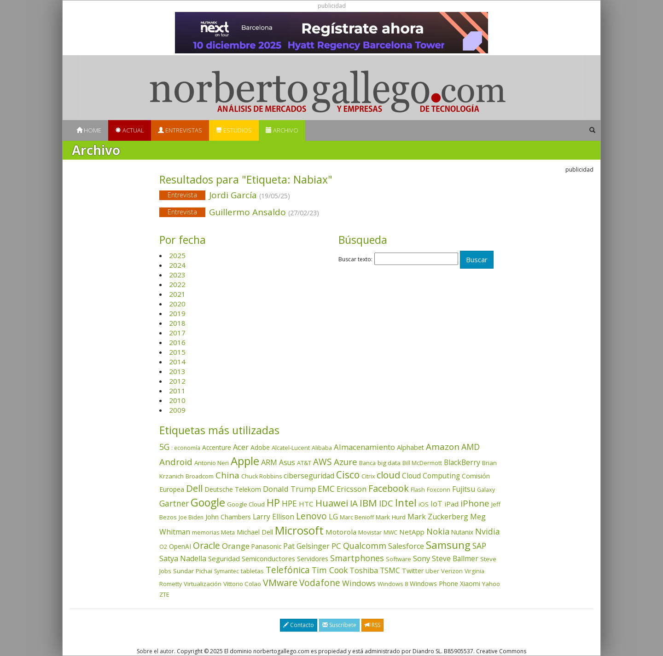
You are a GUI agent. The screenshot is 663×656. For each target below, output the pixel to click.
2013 (177, 371)
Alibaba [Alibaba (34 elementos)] (322, 448)
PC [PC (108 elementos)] (336, 546)
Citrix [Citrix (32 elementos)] (368, 476)
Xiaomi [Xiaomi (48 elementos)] (470, 583)
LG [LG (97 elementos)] (333, 516)
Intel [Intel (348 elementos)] (406, 502)
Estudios (234, 130)
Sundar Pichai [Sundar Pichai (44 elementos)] (192, 571)
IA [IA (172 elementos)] (354, 503)
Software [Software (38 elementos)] (398, 559)
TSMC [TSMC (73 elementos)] (390, 570)
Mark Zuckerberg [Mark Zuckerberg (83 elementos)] (437, 517)
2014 (177, 361)
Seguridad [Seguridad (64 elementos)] (224, 558)
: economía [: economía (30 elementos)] (185, 448)
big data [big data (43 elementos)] (389, 463)
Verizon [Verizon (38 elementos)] (452, 571)
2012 (177, 381)
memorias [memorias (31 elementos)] (205, 532)
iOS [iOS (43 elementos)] (424, 504)
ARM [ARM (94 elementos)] (269, 462)
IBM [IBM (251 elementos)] (368, 502)
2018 (177, 323)
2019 (177, 313)
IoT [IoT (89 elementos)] (436, 504)
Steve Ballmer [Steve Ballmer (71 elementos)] (455, 558)
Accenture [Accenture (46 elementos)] (216, 447)
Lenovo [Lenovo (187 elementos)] (311, 516)
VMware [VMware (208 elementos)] (280, 582)
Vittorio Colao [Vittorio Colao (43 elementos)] (242, 584)
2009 (177, 409)
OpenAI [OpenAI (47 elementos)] (180, 546)
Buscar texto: (355, 259)
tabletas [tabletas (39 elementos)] (252, 571)
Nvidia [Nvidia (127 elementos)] (487, 531)
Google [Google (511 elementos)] (208, 502)
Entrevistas (180, 130)
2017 (177, 332)
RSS (372, 625)
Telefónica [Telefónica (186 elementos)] (288, 570)
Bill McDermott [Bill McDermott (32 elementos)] (422, 463)
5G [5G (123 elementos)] (164, 446)
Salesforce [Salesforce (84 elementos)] (406, 546)
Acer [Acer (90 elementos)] (241, 447)
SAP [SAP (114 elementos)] (479, 546)
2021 (177, 294)
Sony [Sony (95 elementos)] (421, 558)
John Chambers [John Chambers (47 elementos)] (228, 516)
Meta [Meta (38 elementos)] (228, 532)
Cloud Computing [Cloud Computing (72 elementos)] (431, 476)
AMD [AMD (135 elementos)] (470, 446)
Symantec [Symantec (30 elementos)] (226, 571)
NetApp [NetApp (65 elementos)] (412, 531)
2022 (177, 284)
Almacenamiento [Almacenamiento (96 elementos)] (364, 447)
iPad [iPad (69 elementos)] (451, 503)
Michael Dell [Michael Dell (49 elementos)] (255, 532)
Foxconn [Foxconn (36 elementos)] (438, 489)
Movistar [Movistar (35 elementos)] (370, 532)
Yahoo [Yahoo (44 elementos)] (491, 584)
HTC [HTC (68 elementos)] (306, 503)
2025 (177, 255)
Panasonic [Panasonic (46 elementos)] (266, 546)
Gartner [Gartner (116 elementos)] (174, 503)
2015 (177, 352)
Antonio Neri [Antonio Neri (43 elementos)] (211, 463)
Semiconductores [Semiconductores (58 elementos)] (268, 558)
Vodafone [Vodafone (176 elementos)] (319, 583)
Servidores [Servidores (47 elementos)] (312, 558)
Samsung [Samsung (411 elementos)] (448, 545)
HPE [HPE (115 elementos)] (289, 503)
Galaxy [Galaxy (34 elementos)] (486, 490)
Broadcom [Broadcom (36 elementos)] (200, 476)
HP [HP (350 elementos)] (273, 502)
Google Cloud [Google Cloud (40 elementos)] (246, 504)
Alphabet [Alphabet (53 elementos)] (410, 447)
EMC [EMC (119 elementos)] (326, 488)
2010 (177, 400)
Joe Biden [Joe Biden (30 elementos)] (191, 517)
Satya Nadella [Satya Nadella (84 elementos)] (182, 558)
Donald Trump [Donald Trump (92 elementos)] (289, 488)
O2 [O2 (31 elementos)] (163, 547)
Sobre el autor (155, 651)
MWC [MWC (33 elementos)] (390, 532)
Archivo (282, 130)
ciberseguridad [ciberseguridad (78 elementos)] (309, 476)
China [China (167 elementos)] (227, 475)
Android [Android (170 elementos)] (175, 462)
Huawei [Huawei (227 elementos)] (331, 503)
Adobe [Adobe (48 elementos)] (260, 447)
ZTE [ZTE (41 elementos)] (164, 594)
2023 (177, 274)
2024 (177, 265)
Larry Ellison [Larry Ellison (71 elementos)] (273, 517)
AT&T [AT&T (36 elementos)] (304, 463)
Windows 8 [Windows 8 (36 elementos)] (393, 584)
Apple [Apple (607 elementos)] (245, 460)
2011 (177, 390)
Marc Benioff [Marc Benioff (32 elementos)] (357, 517)
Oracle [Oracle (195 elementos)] (206, 545)
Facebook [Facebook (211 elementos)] (388, 488)
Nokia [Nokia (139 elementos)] (437, 531)
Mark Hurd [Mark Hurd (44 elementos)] (391, 517)
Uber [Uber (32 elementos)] (432, 571)
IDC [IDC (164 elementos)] (386, 503)
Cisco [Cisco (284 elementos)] (348, 474)
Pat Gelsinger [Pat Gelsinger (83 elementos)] (306, 546)
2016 (177, 342)
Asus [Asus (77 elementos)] (287, 462)
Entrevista (182, 194)
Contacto (298, 625)
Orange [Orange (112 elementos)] (236, 546)
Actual (129, 130)
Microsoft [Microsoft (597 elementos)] (299, 530)
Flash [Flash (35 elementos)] (418, 489)
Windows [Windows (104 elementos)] (359, 583)
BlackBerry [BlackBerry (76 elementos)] (462, 462)
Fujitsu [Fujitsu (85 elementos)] (463, 489)
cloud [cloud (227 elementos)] (388, 475)
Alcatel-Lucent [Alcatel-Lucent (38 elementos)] (291, 447)
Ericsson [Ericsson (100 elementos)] (351, 488)
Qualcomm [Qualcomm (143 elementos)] (364, 545)
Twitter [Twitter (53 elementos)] (413, 570)
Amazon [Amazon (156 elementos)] (442, 446)
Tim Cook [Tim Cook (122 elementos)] (330, 569)
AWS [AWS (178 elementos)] (322, 462)
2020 (177, 303)
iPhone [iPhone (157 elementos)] (474, 503)
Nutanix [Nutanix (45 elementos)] (462, 532)
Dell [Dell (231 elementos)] (194, 488)
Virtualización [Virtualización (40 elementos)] (202, 584)
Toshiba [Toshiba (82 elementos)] (363, 570)
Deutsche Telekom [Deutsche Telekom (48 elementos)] (232, 489)
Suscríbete (339, 625)
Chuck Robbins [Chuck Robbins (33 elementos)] (261, 476)
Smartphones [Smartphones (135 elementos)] (357, 558)
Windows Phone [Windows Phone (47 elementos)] (434, 583)
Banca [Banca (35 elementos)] (367, 463)
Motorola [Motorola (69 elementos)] (341, 531)
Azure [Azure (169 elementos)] (345, 462)
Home (88, 130)
